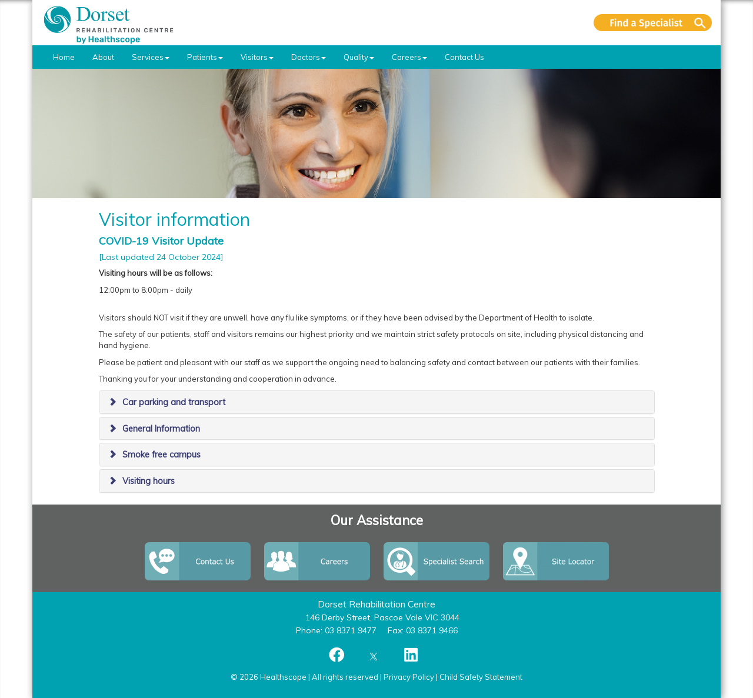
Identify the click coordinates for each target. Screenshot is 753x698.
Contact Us (464, 57)
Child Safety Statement (480, 677)
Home (64, 57)
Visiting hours (148, 481)
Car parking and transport (173, 402)
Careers (409, 57)
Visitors (257, 57)
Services (150, 57)
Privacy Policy (409, 677)
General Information (161, 428)
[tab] (376, 402)
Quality (359, 57)
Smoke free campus (161, 454)
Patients (205, 57)
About (103, 57)
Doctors (308, 57)
